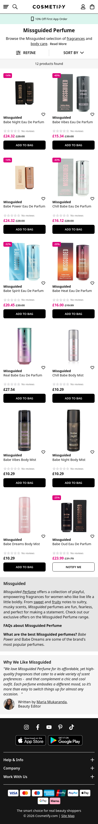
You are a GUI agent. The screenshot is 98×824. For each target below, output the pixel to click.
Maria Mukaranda (52, 701)
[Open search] (16, 6)
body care (39, 43)
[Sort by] (73, 53)
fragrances (76, 38)
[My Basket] (90, 6)
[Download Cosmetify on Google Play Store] (65, 740)
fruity (56, 601)
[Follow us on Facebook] (37, 727)
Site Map (68, 816)
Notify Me (73, 567)
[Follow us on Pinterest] (60, 727)
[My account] (81, 6)
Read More (58, 44)
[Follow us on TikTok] (71, 727)
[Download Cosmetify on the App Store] (31, 740)
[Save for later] (40, 111)
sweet (39, 601)
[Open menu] (7, 6)
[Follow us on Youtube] (49, 727)
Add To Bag (24, 145)
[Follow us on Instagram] (26, 727)
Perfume (29, 591)
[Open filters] (24, 53)
